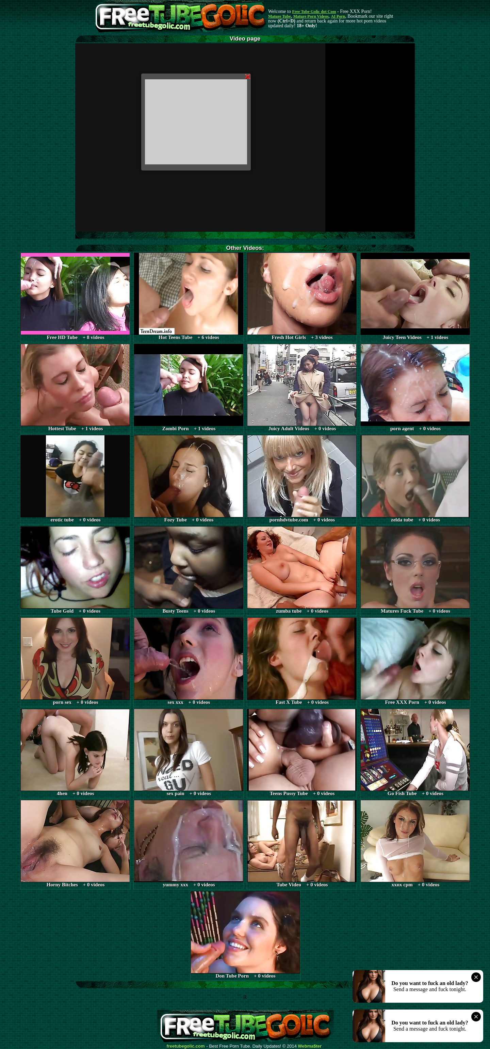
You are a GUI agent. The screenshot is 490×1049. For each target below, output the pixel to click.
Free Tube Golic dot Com (314, 11)
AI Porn (338, 16)
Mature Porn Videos (311, 16)
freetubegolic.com (186, 1046)
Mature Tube (279, 16)
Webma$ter (310, 1046)
